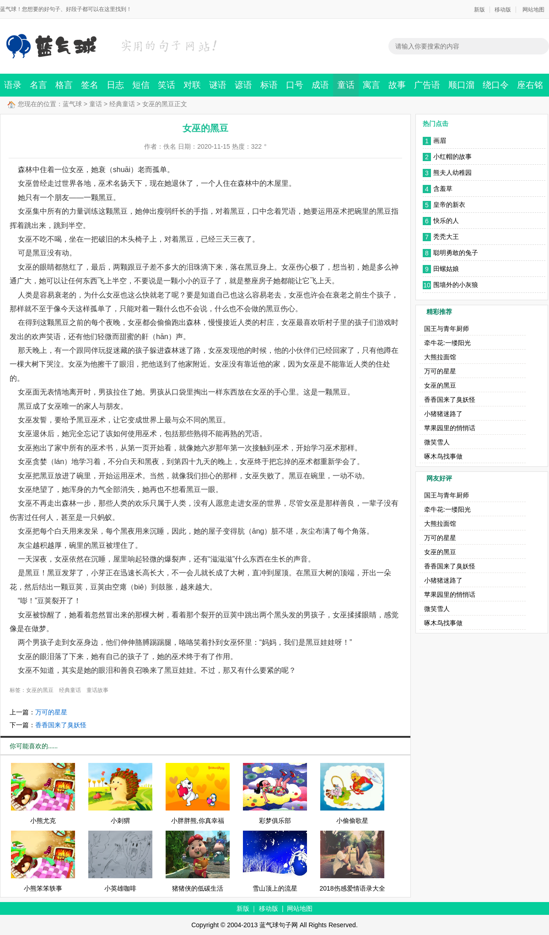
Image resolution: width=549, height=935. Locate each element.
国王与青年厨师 (446, 328)
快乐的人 (446, 220)
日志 (115, 85)
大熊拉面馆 (440, 357)
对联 (192, 85)
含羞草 (442, 188)
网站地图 (533, 9)
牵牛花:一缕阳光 (447, 342)
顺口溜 (461, 85)
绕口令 (496, 85)
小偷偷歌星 (352, 820)
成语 (320, 85)
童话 (346, 85)
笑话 (166, 85)
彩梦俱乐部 (275, 820)
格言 (64, 85)
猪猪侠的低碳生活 (197, 888)
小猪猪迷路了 (443, 413)
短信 (141, 85)
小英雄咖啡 (120, 888)
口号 (294, 85)
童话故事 (97, 690)
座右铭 (530, 85)
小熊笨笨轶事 (43, 888)
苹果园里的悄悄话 (449, 428)
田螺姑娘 (446, 268)
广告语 (427, 85)
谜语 (217, 85)
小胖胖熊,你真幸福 (197, 820)
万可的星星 (51, 712)
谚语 (243, 85)
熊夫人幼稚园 (452, 172)
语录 (13, 85)
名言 (38, 85)
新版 (479, 9)
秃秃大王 (446, 236)
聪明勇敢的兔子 (455, 252)
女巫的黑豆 (40, 690)
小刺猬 (120, 820)
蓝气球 (72, 104)
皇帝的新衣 (449, 204)
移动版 (503, 9)
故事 (397, 85)
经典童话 (122, 104)
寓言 (371, 85)
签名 (89, 85)
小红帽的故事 (452, 156)
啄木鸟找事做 (443, 456)
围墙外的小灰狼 (455, 284)
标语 (269, 85)
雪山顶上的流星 (275, 888)
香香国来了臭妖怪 (60, 725)
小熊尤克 (43, 820)
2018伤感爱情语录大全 (352, 888)
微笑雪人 (437, 442)
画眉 (439, 140)
